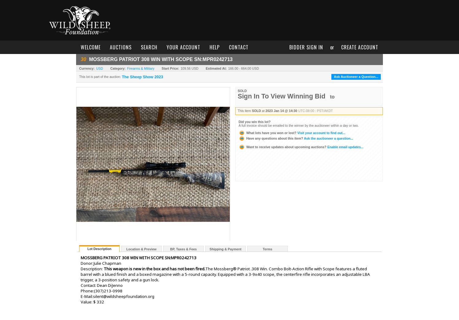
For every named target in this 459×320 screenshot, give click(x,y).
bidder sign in (306, 47)
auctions (121, 47)
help (215, 47)
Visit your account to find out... (292, 133)
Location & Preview (141, 249)
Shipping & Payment (225, 249)
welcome (91, 47)
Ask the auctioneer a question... (296, 138)
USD (99, 68)
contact (239, 47)
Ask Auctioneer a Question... (356, 77)
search (149, 47)
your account (183, 47)
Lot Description (99, 249)
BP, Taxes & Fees (183, 249)
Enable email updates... (301, 147)
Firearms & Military (140, 68)
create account (359, 47)
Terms (267, 249)
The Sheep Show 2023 (142, 77)
